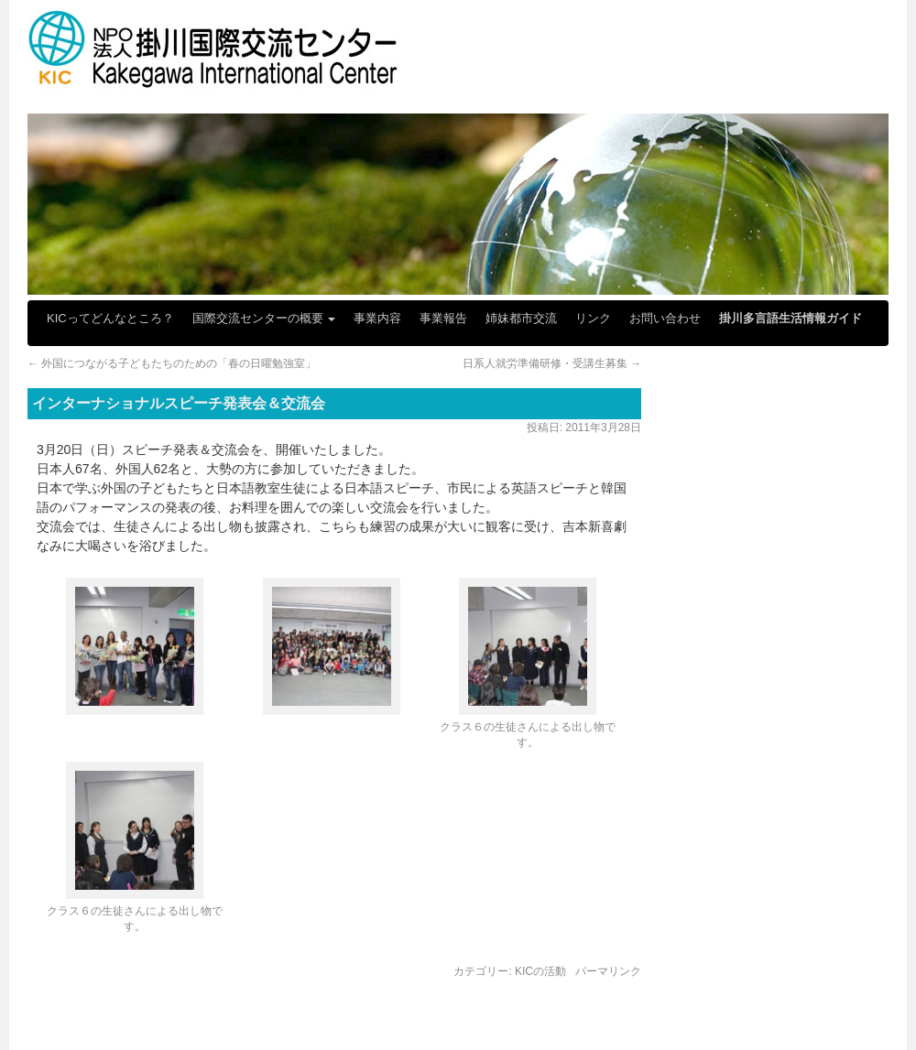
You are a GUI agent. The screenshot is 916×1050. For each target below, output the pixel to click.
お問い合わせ (665, 318)
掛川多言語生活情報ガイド (790, 318)
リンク (593, 318)
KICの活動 (540, 971)
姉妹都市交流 (521, 318)
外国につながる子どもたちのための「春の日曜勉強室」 (171, 363)
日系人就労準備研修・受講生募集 (552, 363)
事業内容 (377, 318)
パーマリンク (608, 971)
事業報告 (443, 318)
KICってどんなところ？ (110, 318)
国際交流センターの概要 (264, 318)
